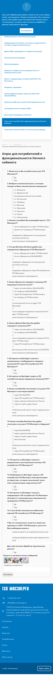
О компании (7, 621)
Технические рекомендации (14, 58)
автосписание (20, 439)
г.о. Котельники (20, 199)
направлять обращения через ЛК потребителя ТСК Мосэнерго (31, 271)
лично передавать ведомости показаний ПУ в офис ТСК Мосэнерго (30, 339)
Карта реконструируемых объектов (17, 115)
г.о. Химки (18, 214)
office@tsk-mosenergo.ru (17, 603)
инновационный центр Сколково (27, 196)
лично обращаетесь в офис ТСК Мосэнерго (31, 226)
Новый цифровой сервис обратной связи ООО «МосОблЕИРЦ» (22, 95)
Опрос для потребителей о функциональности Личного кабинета (25, 122)
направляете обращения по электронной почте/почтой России (29, 236)
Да (15, 177)
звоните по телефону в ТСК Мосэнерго (29, 229)
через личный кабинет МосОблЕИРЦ (29, 288)
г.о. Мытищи (19, 205)
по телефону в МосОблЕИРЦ (25, 291)
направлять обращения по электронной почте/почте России (28, 263)
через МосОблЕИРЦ (22, 395)
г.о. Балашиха (19, 190)
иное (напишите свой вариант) (25, 241)
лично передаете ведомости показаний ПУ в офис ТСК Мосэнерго (30, 312)
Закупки (5, 627)
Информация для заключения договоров (20, 37)
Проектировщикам (11, 64)
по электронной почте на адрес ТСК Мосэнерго (26, 304)
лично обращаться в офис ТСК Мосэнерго (31, 253)
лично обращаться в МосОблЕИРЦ (28, 256)
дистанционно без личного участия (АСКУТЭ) (30, 349)
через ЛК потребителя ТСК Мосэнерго (29, 294)
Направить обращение (13, 87)
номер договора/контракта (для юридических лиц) (30, 538)
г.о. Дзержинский (21, 193)
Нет (15, 180)
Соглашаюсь (26, 30)
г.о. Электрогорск (21, 217)
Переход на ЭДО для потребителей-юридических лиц (24, 102)
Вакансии (6, 633)
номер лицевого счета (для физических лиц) (30, 532)
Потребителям (8, 639)
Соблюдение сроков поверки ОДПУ (17, 108)
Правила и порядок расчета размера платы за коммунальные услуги (21, 71)
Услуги (4, 645)
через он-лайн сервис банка (25, 404)
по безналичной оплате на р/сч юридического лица (30, 411)
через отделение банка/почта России (29, 401)
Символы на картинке (13, 565)
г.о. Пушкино (19, 211)
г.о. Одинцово (19, 208)
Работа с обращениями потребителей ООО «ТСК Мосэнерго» (22, 80)
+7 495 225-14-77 (14, 598)
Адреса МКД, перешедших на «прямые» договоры (23, 51)
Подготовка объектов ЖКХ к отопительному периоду (24, 130)
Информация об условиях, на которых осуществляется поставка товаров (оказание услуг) (25, 44)
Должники (6, 651)
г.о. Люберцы (19, 202)
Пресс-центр (7, 657)
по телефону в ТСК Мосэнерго (26, 297)
